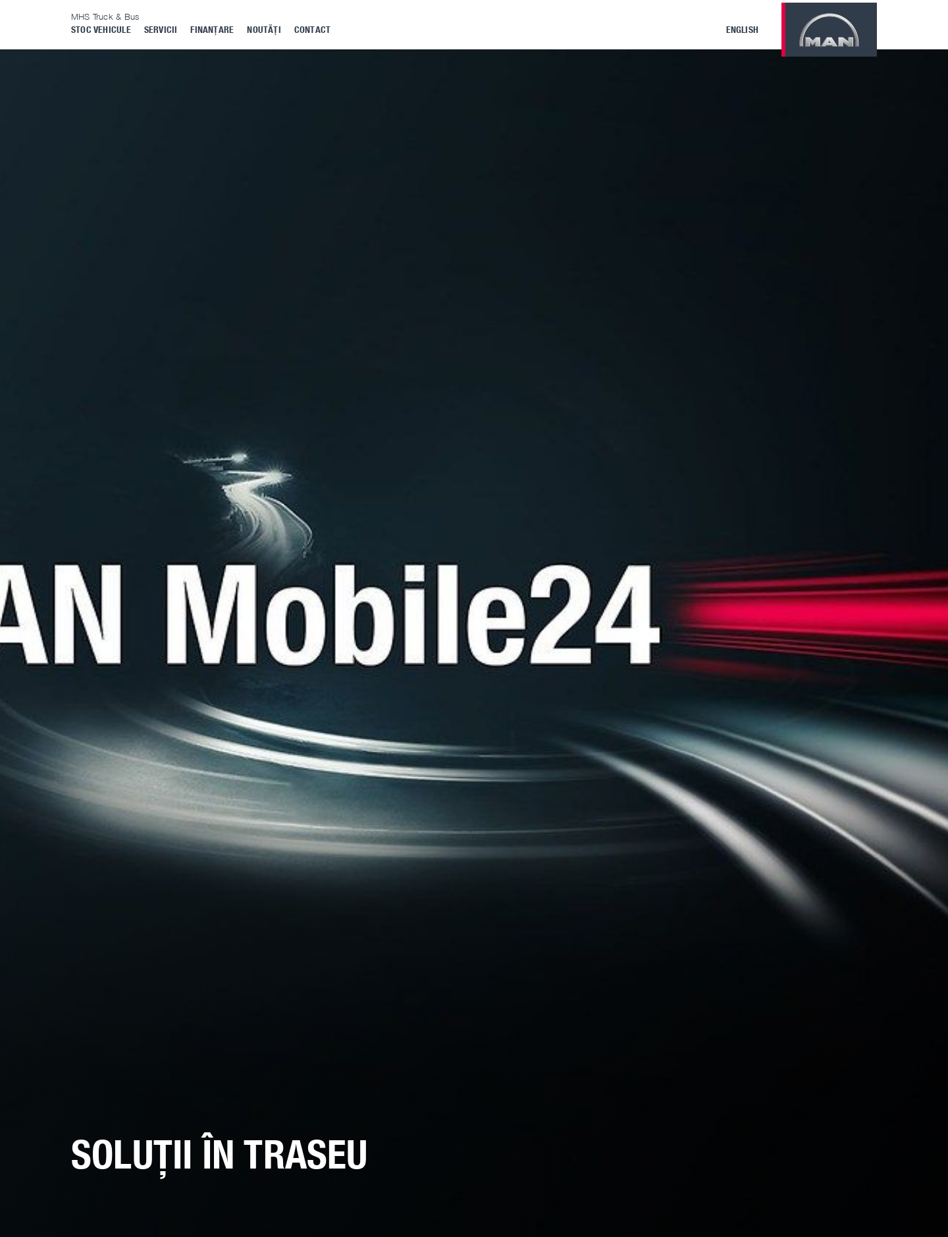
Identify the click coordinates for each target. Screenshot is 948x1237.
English (742, 29)
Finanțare (212, 29)
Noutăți (263, 29)
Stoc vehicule (101, 29)
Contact (312, 29)
